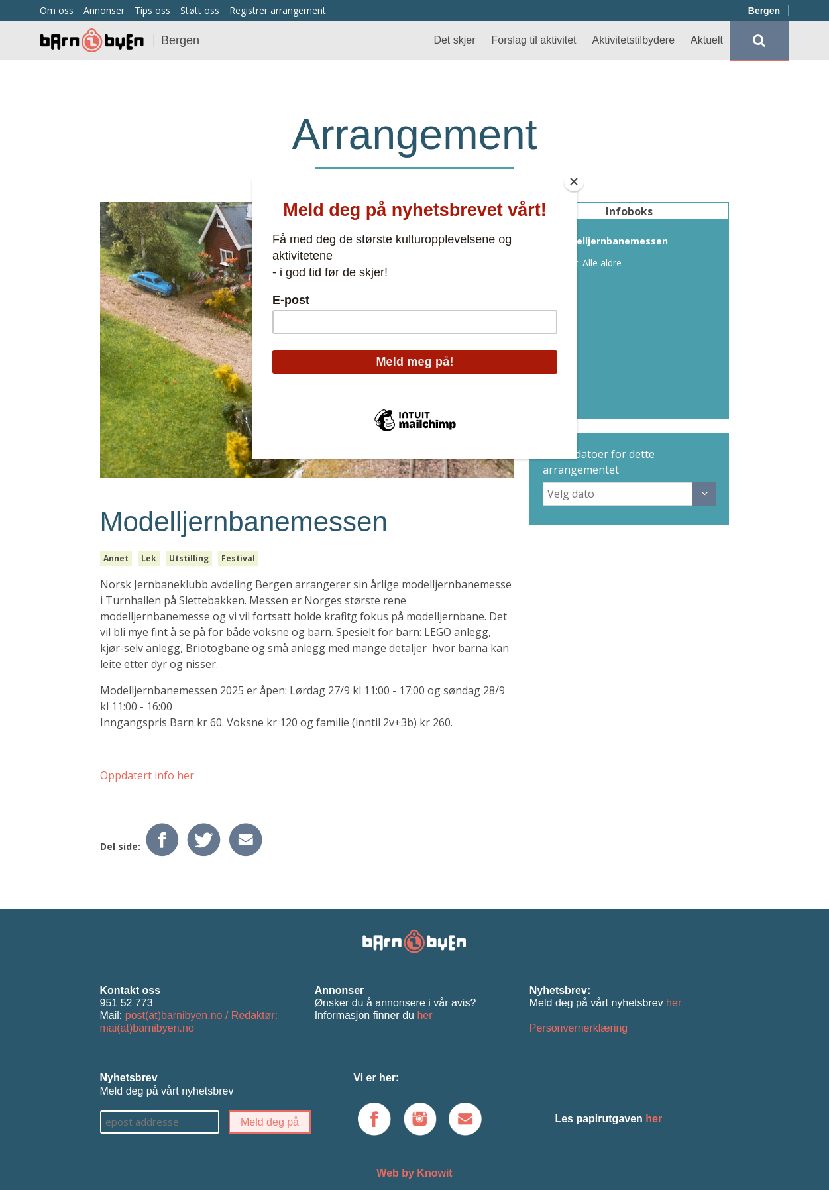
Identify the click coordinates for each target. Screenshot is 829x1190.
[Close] (574, 181)
